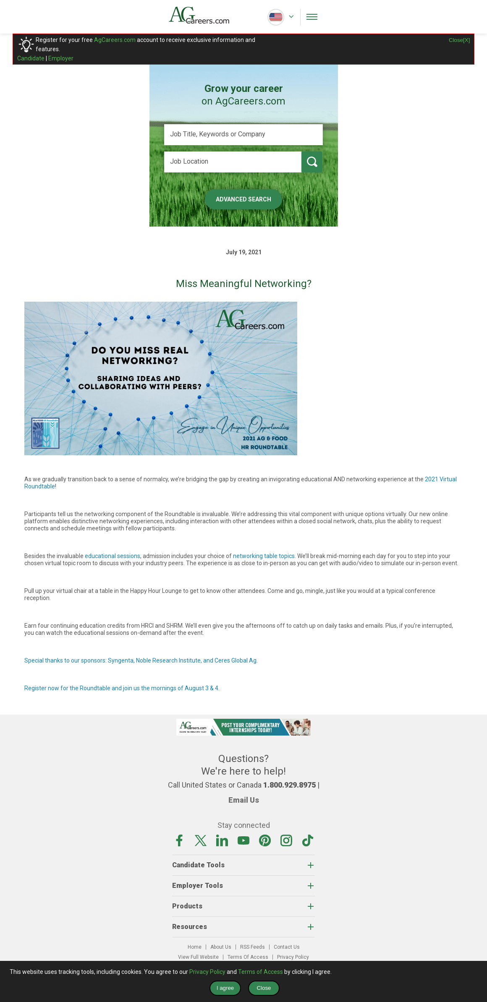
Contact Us (287, 947)
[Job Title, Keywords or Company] (243, 134)
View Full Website (198, 957)
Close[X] (459, 40)
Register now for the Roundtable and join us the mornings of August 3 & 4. (122, 688)
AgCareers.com (115, 40)
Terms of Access (260, 971)
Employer (60, 58)
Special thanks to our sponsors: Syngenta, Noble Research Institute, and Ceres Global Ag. (141, 660)
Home (195, 947)
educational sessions (112, 556)
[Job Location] (232, 161)
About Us (220, 947)
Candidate (31, 58)
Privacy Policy (293, 957)
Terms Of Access (248, 957)
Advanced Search (243, 199)
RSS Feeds (252, 947)
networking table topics (264, 556)
